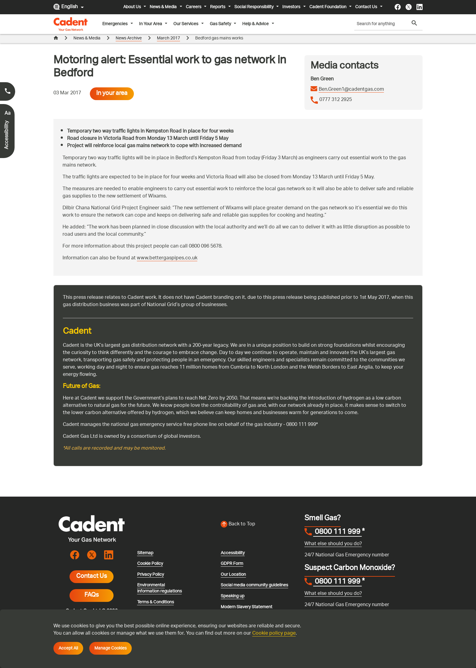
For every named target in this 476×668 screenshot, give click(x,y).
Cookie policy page (274, 633)
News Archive (129, 38)
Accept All (68, 648)
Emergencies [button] (115, 24)
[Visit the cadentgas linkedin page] (419, 7)
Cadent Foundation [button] (328, 7)
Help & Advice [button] (256, 24)
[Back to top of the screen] (259, 515)
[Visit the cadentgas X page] (409, 7)
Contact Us (91, 567)
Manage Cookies (110, 648)
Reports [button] (218, 7)
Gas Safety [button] (221, 24)
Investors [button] (291, 7)
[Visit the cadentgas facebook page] (398, 7)
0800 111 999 (337, 523)
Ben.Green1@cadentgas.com (351, 80)
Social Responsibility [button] (254, 7)
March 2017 (168, 38)
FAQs (91, 586)
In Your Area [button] (151, 24)
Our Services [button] (186, 24)
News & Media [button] (164, 7)
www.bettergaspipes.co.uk (167, 249)
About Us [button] (132, 7)
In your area (111, 84)
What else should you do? (333, 535)
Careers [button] (194, 7)
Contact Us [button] (366, 7)
